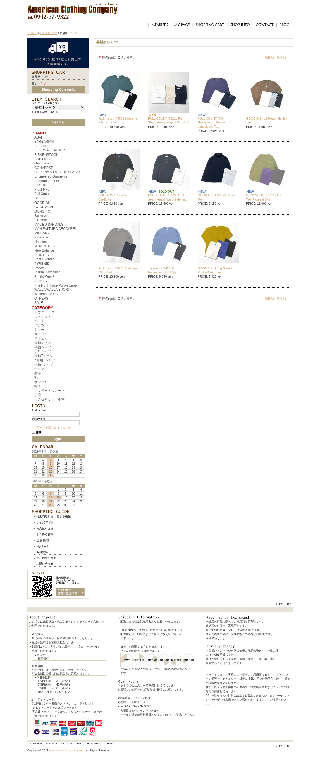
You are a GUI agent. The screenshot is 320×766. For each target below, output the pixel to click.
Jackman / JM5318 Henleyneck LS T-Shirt (163, 270)
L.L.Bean (41, 220)
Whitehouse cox (46, 294)
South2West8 (44, 277)
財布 (37, 373)
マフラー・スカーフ (49, 391)
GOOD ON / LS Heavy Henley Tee (266, 120)
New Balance (44, 250)
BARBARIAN (44, 142)
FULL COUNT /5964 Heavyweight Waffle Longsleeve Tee (211, 122)
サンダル (41, 382)
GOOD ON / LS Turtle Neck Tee (216, 197)
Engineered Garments (50, 176)
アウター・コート (47, 312)
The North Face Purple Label (55, 285)
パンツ (39, 325)
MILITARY (41, 233)
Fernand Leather (46, 181)
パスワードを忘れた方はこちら (51, 427)
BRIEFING (42, 159)
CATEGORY (48, 33)
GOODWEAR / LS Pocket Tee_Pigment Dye (263, 197)
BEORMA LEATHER (49, 150)
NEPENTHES (44, 246)
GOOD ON (42, 203)
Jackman (41, 216)
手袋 (37, 395)
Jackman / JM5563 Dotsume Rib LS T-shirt (117, 120)
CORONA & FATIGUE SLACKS (57, 172)
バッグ (39, 369)
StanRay (40, 281)
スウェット (42, 338)
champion (41, 163)
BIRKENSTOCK (46, 155)
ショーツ (41, 329)
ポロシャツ (42, 351)
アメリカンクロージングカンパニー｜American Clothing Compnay (72, 7)
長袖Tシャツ (43, 356)
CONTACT (264, 25)
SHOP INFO (240, 25)
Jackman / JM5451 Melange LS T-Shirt (117, 270)
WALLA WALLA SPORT (52, 290)
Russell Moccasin (47, 272)
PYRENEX (42, 264)
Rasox (39, 268)
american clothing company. (67, 750)
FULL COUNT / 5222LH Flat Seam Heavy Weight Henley (167, 197)
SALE (38, 303)
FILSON (40, 185)
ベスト (39, 321)
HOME (32, 33)
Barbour (40, 146)
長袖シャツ (42, 343)
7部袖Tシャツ (44, 360)
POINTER (41, 255)
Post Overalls (44, 259)
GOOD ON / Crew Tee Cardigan (113, 197)
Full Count (42, 194)
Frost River (42, 190)
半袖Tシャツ (43, 364)
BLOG (284, 25)
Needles (40, 242)
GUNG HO (42, 211)
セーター (41, 334)
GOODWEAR (44, 207)
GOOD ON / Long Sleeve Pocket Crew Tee (215, 270)
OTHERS (41, 298)
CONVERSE (43, 168)
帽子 (37, 386)
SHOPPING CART (210, 25)
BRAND (39, 133)
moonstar (41, 237)
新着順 (281, 57)
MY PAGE (182, 25)
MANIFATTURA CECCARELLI (57, 229)
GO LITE (40, 198)
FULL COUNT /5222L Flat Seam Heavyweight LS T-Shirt (168, 120)
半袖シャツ (42, 347)
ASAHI (39, 137)
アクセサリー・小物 (49, 399)
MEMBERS (159, 25)
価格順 (269, 57)
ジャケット (42, 317)
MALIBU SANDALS (48, 224)
